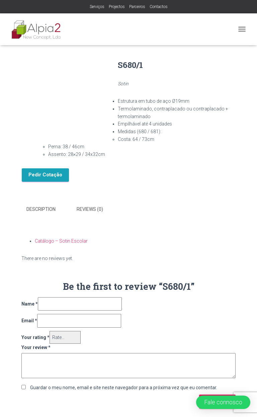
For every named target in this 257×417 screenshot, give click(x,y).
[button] (223, 402)
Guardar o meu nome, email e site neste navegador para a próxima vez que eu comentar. (123, 387)
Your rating (35, 337)
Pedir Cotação (45, 175)
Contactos (159, 6)
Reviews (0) (90, 209)
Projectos (117, 6)
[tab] (46, 209)
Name (29, 304)
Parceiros (137, 6)
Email (29, 320)
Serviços (97, 6)
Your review (36, 347)
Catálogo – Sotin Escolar (61, 241)
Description (41, 209)
